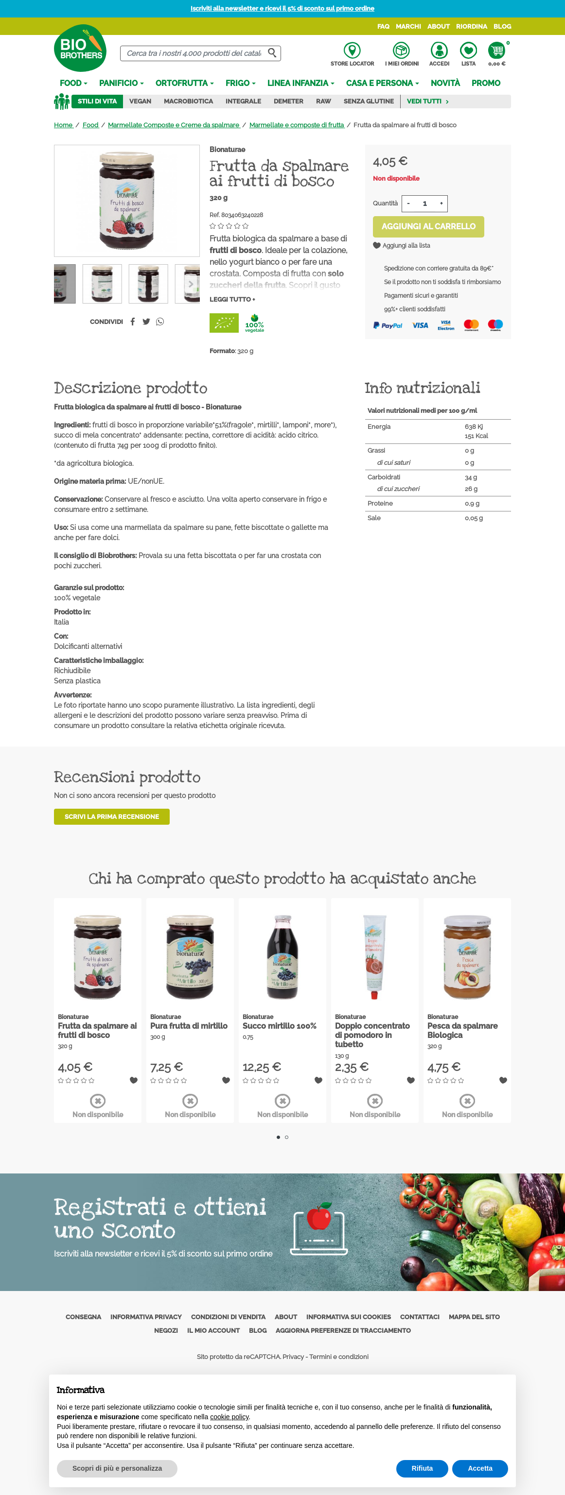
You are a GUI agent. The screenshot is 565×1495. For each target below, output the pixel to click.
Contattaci (420, 1317)
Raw (323, 101)
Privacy (293, 1356)
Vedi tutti (428, 101)
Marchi (408, 26)
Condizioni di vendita (228, 1317)
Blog (502, 26)
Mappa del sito (474, 1317)
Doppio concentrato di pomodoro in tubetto (372, 1035)
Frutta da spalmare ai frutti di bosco (97, 1030)
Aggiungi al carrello (429, 226)
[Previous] (191, 283)
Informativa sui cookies (348, 1317)
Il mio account (213, 1330)
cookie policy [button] (229, 1417)
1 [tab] (278, 1137)
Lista (468, 54)
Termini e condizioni (339, 1356)
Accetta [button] (480, 1468)
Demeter (288, 101)
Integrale (243, 101)
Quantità (385, 203)
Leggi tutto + (232, 299)
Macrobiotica (188, 101)
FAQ (383, 26)
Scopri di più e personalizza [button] (117, 1468)
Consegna (83, 1317)
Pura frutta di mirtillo (189, 1026)
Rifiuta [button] (422, 1468)
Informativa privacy (146, 1317)
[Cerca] (200, 54)
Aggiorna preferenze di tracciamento (343, 1330)
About (438, 26)
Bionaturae (227, 149)
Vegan (140, 101)
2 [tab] (286, 1137)
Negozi (166, 1330)
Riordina (471, 26)
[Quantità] (425, 204)
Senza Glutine (369, 101)
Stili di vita (97, 101)
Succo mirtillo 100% (280, 1026)
